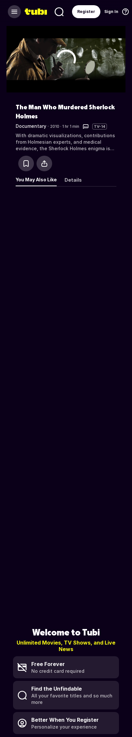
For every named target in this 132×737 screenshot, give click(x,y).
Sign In (111, 11)
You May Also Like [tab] (36, 179)
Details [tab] (73, 180)
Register (86, 11)
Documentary (31, 126)
